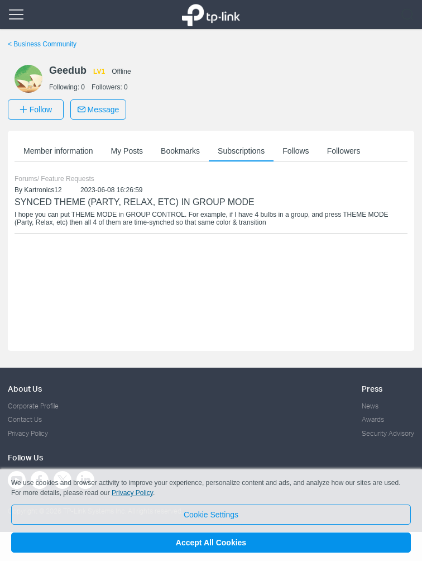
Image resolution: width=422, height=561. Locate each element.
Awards (373, 419)
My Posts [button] (127, 150)
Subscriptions (241, 150)
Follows (295, 150)
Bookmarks (180, 150)
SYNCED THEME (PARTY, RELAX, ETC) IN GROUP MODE (135, 202)
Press (372, 388)
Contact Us (25, 419)
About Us (25, 388)
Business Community (42, 44)
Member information (58, 150)
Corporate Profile (33, 406)
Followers (344, 150)
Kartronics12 (42, 190)
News (370, 406)
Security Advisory (388, 433)
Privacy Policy (28, 433)
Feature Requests (67, 179)
